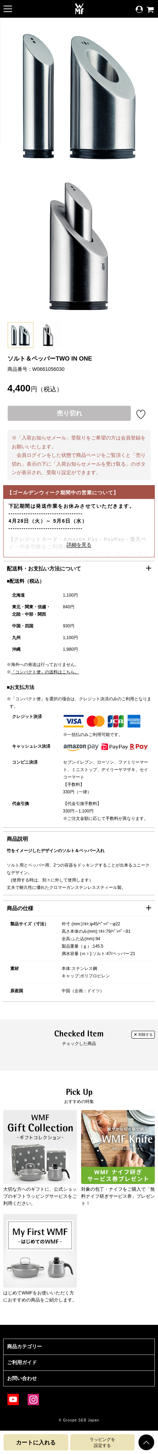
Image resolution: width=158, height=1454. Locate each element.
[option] (20, 335)
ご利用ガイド (22, 1362)
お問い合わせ (22, 1378)
